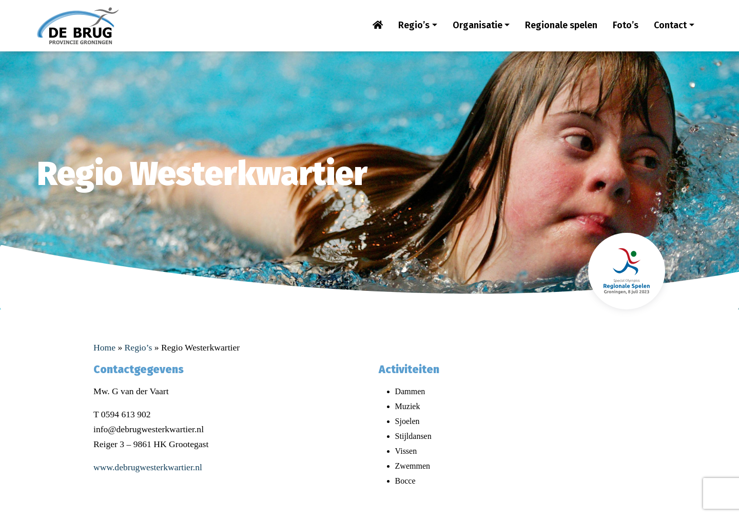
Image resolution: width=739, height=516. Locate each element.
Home (104, 347)
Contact (670, 25)
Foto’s (625, 25)
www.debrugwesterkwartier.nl (147, 467)
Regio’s (414, 25)
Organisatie (477, 25)
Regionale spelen (561, 25)
